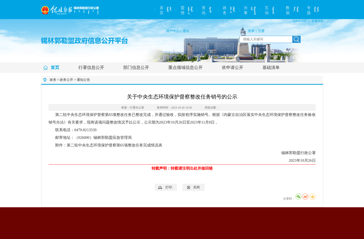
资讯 (204, 10)
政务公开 (66, 80)
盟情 (183, 10)
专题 (309, 10)
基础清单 (271, 67)
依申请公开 (232, 67)
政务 (225, 10)
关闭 (196, 187)
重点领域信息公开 (185, 67)
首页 (161, 10)
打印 (168, 187)
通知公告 (83, 80)
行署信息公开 (91, 67)
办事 (246, 10)
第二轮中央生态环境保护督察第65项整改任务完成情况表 (114, 145)
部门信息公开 (136, 67)
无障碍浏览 (299, 21)
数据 (288, 10)
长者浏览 (317, 21)
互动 (267, 10)
